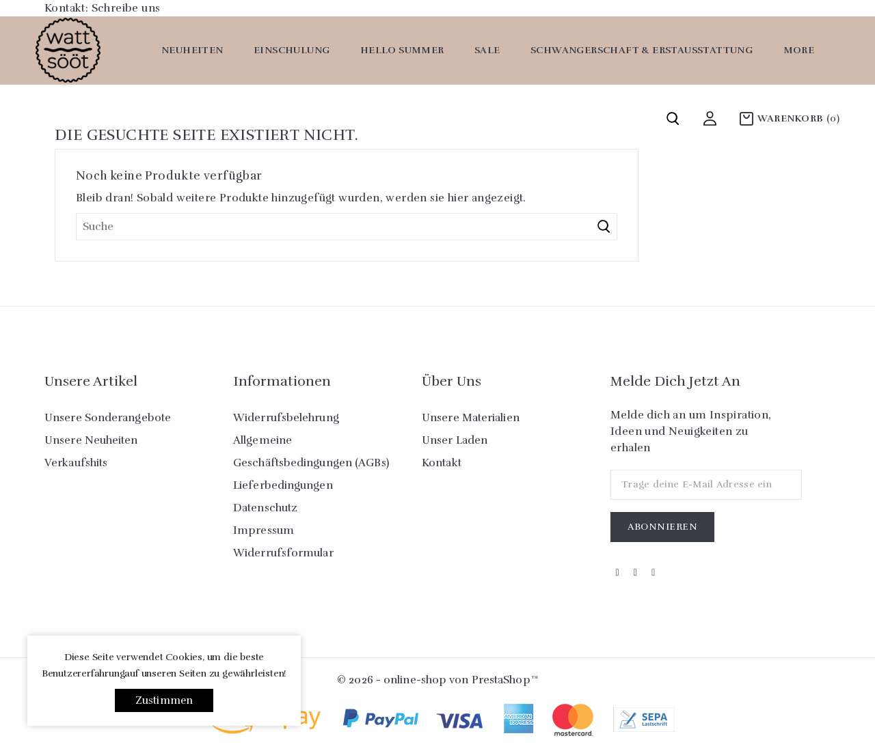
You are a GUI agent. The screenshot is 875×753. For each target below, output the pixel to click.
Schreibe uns (126, 8)
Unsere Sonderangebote (107, 418)
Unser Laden (454, 440)
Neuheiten (192, 50)
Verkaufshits (75, 463)
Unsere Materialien (471, 418)
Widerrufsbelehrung (286, 418)
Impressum (263, 530)
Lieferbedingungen (283, 485)
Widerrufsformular (283, 553)
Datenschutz (265, 508)
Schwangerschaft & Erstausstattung (641, 50)
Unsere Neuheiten (91, 440)
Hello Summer (402, 50)
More (799, 50)
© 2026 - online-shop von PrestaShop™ (437, 680)
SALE (487, 50)
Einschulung (291, 50)
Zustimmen (164, 700)
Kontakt (441, 463)
